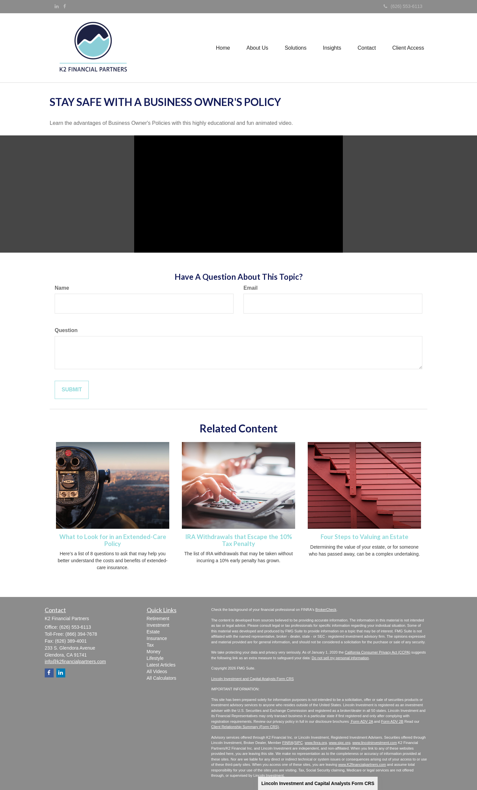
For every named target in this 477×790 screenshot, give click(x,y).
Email (250, 288)
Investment (158, 625)
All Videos (157, 671)
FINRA (287, 743)
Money (154, 651)
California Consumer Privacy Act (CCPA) (377, 652)
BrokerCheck (326, 610)
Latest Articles (161, 664)
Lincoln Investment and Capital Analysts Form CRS (317, 783)
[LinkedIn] (57, 6)
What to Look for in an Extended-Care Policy (112, 540)
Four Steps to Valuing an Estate (364, 536)
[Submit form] (72, 390)
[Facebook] (64, 6)
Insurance (157, 638)
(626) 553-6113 (403, 6)
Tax (150, 645)
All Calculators (161, 678)
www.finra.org (316, 743)
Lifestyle (155, 658)
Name (62, 288)
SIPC (298, 743)
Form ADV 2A (361, 721)
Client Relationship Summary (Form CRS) (245, 727)
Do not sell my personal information (340, 658)
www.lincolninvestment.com (374, 743)
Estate (153, 631)
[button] (257, 48)
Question (66, 330)
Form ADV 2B (392, 721)
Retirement (158, 618)
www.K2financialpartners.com (362, 764)
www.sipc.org (339, 743)
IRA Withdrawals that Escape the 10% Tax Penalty (238, 540)
